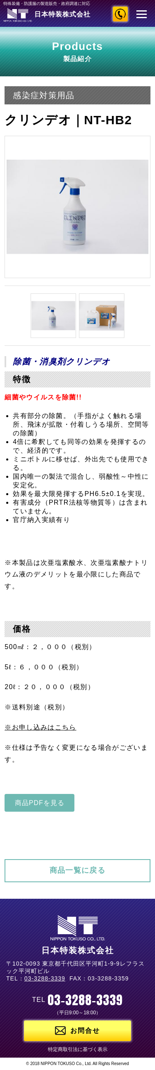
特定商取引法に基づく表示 (77, 1049)
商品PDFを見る (39, 802)
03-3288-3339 (120, 14)
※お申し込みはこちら (40, 727)
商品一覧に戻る (77, 870)
